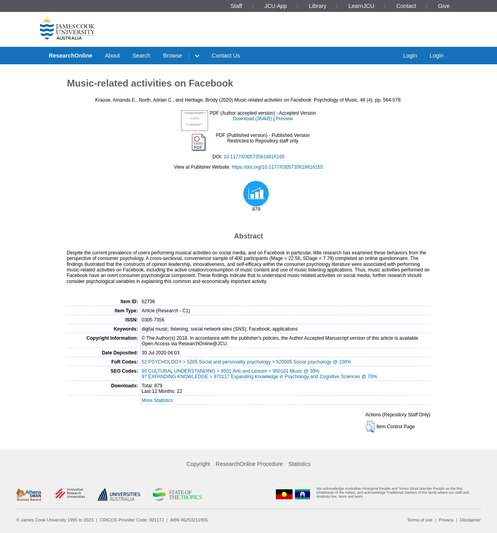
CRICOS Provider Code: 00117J (132, 520)
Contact (406, 6)
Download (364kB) (252, 118)
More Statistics (157, 400)
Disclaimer (470, 520)
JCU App (275, 6)
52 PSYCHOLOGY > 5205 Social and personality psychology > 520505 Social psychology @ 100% (246, 362)
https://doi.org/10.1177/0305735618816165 (277, 167)
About (112, 55)
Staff (236, 6)
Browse (172, 55)
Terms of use (419, 520)
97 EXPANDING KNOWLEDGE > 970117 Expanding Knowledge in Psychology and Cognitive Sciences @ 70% (259, 376)
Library (317, 6)
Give (444, 6)
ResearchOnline (70, 55)
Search (141, 55)
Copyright (198, 464)
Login (410, 55)
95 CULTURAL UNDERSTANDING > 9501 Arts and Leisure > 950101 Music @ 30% (231, 371)
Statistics (299, 464)
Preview (284, 118)
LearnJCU (361, 6)
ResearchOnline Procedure (249, 464)
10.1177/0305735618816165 (254, 157)
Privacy (446, 520)
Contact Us (226, 55)
